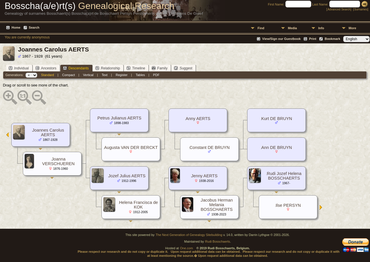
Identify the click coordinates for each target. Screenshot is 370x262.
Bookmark (332, 38)
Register (121, 75)
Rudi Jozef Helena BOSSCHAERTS (284, 175)
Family (159, 68)
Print (312, 38)
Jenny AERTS (204, 176)
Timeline (136, 68)
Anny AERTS (198, 118)
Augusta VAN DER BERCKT (131, 147)
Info (321, 28)
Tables (140, 75)
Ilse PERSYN (288, 205)
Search (34, 27)
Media (292, 28)
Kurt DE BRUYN (276, 118)
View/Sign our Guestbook (281, 38)
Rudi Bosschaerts (217, 241)
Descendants (76, 68)
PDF (156, 75)
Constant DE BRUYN (210, 147)
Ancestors (46, 68)
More (352, 28)
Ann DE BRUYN (276, 147)
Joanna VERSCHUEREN (58, 161)
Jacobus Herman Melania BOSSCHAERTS (217, 205)
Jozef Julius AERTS (126, 176)
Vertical (88, 75)
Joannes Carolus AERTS (48, 132)
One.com (186, 248)
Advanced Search (339, 9)
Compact (68, 75)
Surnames (360, 9)
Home (16, 27)
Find (261, 28)
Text (105, 75)
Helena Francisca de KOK (138, 204)
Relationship (107, 68)
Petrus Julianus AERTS (119, 118)
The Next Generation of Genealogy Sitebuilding (189, 235)
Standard (47, 75)
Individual (19, 68)
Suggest (183, 68)
